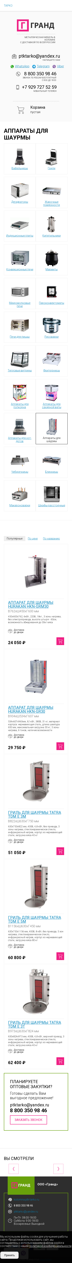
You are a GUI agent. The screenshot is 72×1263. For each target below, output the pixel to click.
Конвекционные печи (19, 259)
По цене (33, 538)
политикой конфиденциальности (50, 1245)
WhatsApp (19, 66)
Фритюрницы (51, 361)
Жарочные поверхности (51, 193)
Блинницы (51, 462)
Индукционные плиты (19, 226)
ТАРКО (8, 5)
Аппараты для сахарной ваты (51, 396)
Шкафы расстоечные (51, 495)
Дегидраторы (19, 192)
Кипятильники (51, 226)
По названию (51, 538)
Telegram (41, 66)
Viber (58, 66)
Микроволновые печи (19, 295)
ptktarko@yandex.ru (39, 56)
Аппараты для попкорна (19, 396)
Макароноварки (19, 495)
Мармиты (51, 259)
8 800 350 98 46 (40, 73)
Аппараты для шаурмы (51, 430)
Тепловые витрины (20, 361)
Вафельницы (19, 158)
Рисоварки (51, 327)
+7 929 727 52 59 (39, 87)
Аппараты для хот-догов (19, 430)
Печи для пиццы (20, 327)
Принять (9, 1255)
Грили (51, 158)
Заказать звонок (28, 1120)
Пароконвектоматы (51, 293)
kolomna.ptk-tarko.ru (26, 1199)
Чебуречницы (19, 462)
